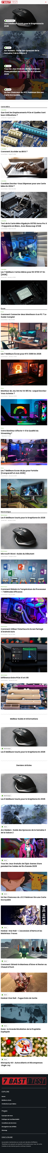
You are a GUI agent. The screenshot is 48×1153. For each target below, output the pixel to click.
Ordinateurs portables (9, 1104)
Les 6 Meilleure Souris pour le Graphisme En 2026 (24, 25)
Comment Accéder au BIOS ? (14, 151)
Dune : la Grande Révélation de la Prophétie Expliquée (21, 1030)
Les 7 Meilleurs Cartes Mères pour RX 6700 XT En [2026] (23, 273)
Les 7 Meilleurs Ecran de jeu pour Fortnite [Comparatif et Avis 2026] (19, 472)
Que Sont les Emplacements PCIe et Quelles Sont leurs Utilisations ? (23, 113)
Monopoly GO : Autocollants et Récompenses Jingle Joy (22, 1064)
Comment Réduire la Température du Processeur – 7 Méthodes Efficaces (23, 590)
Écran (2, 311)
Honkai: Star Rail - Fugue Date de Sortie (19, 998)
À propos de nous (7, 1115)
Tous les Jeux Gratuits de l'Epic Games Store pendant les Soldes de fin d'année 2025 (22, 71)
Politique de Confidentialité (10, 1119)
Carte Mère (3, 110)
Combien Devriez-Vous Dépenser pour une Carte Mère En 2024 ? (23, 184)
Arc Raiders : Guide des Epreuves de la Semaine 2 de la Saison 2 (21, 51)
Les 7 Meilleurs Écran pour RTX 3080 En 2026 (21, 354)
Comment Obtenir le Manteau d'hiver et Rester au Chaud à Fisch (24, 965)
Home (3, 1096)
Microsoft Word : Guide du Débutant (17, 554)
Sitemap (4, 1130)
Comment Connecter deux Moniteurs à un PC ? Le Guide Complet (23, 315)
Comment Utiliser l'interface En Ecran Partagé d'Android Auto (22, 630)
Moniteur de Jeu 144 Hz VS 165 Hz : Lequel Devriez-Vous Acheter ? (24, 392)
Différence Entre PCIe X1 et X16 (15, 677)
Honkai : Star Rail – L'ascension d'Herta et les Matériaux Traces (21, 932)
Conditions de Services (9, 1123)
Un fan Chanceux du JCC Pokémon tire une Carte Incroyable (24, 93)
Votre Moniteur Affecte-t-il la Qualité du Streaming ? (19, 432)
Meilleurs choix (6, 1100)
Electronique (4, 515)
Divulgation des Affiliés (9, 1127)
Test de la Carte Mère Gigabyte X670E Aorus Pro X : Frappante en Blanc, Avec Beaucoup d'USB (24, 224)
